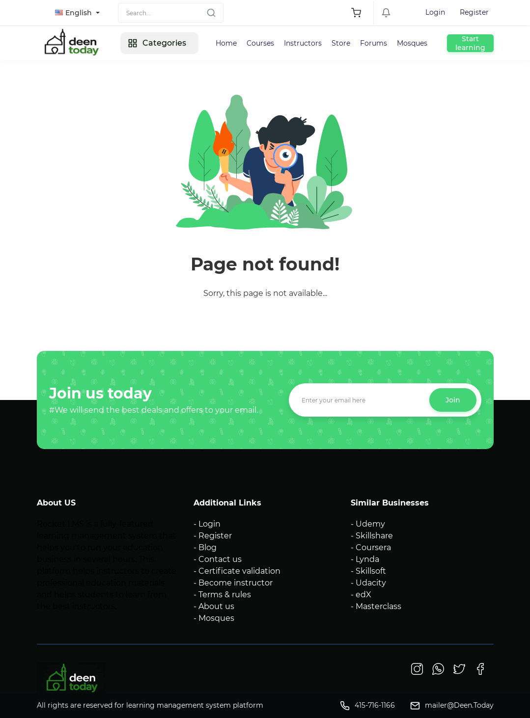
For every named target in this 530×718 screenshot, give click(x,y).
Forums (373, 43)
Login (435, 12)
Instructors (303, 43)
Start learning (470, 43)
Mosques (412, 43)
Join (453, 400)
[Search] (170, 13)
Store (341, 43)
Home (226, 43)
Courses (260, 43)
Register (474, 12)
